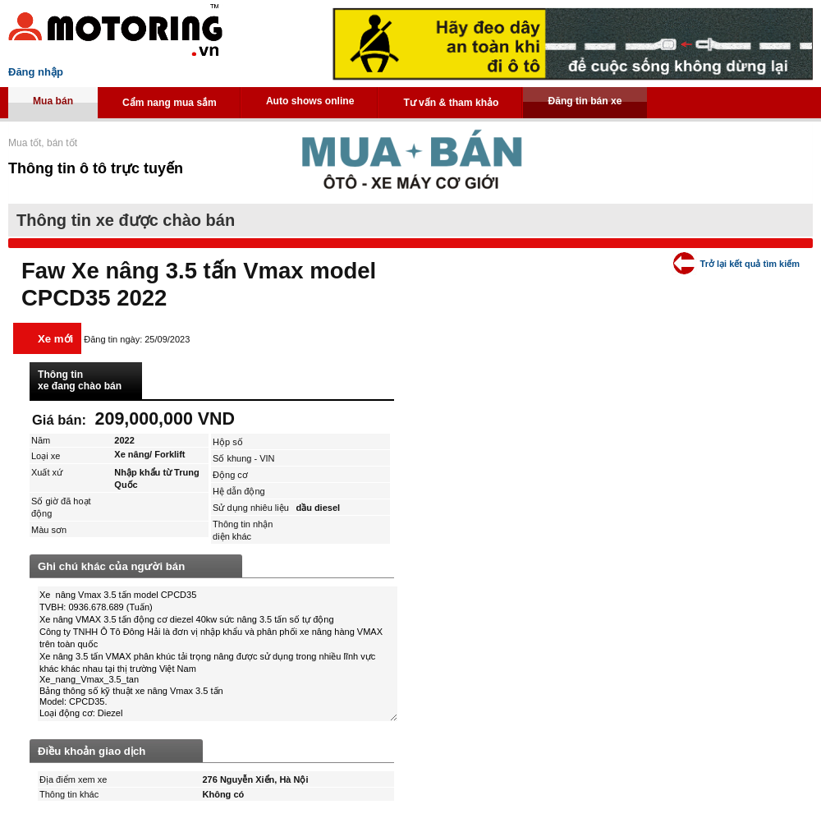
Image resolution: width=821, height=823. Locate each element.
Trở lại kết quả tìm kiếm (750, 264)
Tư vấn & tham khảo (450, 102)
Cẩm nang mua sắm (169, 102)
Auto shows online (310, 101)
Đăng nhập (35, 72)
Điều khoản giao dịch (91, 751)
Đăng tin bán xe (584, 101)
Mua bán (53, 101)
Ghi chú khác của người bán (111, 566)
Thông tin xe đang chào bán (80, 380)
